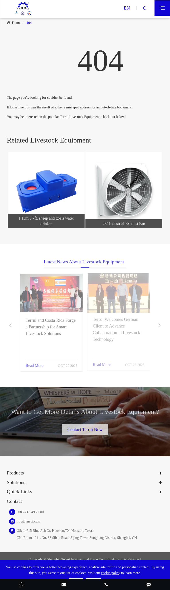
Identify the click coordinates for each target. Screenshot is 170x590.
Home (16, 23)
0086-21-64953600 (30, 512)
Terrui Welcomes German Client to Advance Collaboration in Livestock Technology (116, 327)
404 (29, 23)
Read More (34, 364)
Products (15, 473)
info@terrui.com (28, 521)
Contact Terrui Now (84, 428)
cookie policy (110, 573)
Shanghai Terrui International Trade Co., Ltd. (79, 559)
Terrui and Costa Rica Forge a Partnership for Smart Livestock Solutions (51, 325)
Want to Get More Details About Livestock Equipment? (85, 412)
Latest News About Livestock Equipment (84, 263)
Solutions (16, 482)
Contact (14, 501)
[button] (10, 325)
